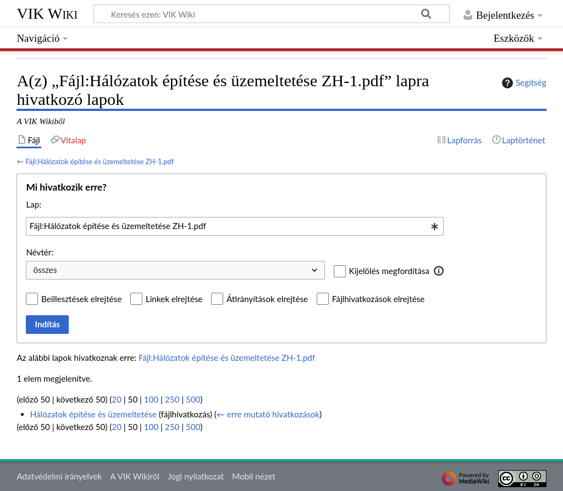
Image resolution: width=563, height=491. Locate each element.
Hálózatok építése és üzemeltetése (93, 414)
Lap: (33, 204)
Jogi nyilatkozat (196, 476)
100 (151, 399)
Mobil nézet (253, 476)
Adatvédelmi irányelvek (59, 476)
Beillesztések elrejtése (81, 299)
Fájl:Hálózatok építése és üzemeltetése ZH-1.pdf (99, 161)
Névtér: (39, 252)
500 (193, 399)
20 (117, 399)
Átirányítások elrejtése (267, 299)
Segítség (523, 82)
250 (172, 399)
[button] (439, 271)
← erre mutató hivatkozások (268, 414)
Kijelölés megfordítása (389, 271)
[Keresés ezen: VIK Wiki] (271, 14)
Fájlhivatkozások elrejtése (378, 299)
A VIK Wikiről (134, 476)
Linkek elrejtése (174, 299)
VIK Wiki (47, 13)
